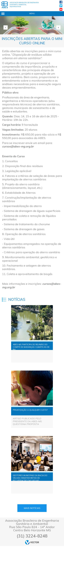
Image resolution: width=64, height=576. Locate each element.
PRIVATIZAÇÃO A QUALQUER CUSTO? (30, 410)
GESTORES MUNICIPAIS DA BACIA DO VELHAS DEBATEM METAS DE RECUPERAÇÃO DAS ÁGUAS (30, 477)
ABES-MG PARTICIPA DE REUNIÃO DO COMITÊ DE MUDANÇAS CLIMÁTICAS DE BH (31, 346)
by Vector (32, 542)
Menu (32, 13)
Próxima (58, 27)
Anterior (5, 27)
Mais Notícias (32, 508)
